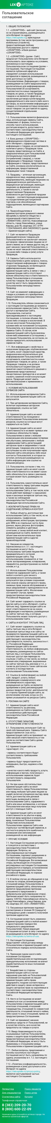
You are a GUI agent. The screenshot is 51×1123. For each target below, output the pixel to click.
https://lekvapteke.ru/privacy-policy (23, 1071)
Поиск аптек (31, 1093)
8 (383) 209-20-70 (16, 1105)
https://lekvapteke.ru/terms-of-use (22, 936)
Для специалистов (11, 1093)
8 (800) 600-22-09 (16, 1109)
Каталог (29, 1096)
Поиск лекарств (33, 1089)
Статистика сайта (11, 1096)
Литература (8, 1089)
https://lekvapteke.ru (16, 37)
